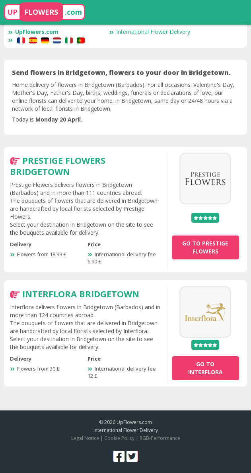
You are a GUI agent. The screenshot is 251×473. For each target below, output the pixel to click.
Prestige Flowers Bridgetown (57, 165)
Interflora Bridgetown (80, 294)
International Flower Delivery (149, 31)
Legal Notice (85, 438)
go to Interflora (205, 368)
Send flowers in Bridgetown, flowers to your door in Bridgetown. (121, 72)
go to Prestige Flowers (205, 247)
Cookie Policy (119, 438)
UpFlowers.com (33, 31)
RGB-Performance (160, 438)
